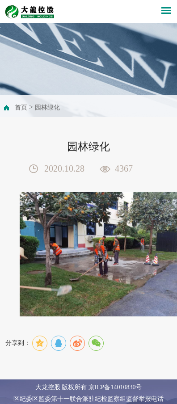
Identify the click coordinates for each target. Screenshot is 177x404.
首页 (21, 107)
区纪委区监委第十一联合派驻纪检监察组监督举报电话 (88, 399)
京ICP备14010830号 (115, 387)
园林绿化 (47, 107)
